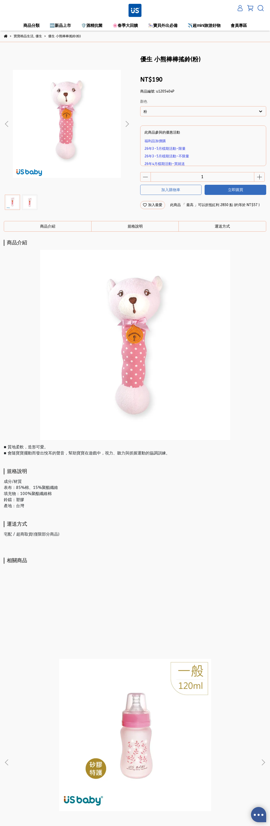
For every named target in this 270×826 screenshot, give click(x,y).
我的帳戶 (11, 755)
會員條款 (72, 755)
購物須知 (72, 747)
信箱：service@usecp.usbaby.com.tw (150, 770)
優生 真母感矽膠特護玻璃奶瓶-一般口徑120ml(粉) (51, 692)
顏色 (143, 101)
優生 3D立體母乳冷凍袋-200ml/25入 (134, 690)
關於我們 (11, 747)
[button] (127, 124)
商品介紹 (47, 226)
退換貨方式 (74, 762)
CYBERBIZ (124, 813)
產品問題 (11, 778)
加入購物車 (170, 190)
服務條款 (11, 770)
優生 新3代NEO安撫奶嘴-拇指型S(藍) (219, 689)
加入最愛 (152, 205)
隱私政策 (11, 762)
